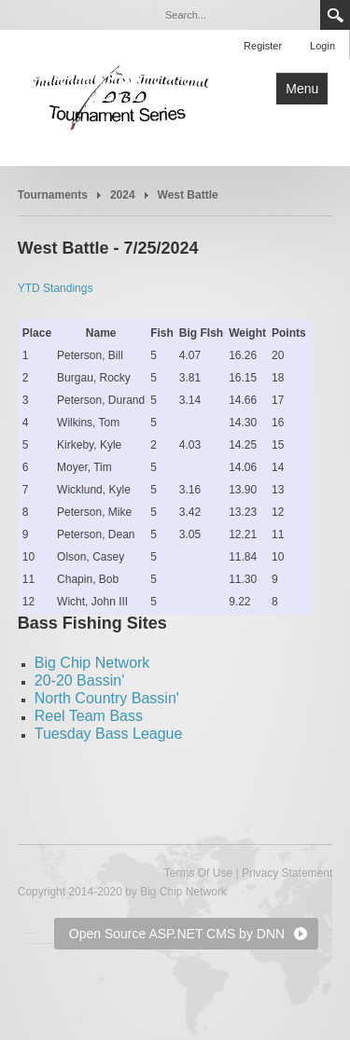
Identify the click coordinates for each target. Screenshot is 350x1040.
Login (322, 45)
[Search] (237, 15)
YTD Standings (55, 288)
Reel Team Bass (89, 716)
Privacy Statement (287, 873)
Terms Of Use (198, 873)
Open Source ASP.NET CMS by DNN (177, 933)
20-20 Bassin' (79, 680)
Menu (302, 88)
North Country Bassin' (107, 698)
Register (263, 45)
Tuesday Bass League (109, 734)
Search (335, 15)
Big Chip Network (92, 663)
